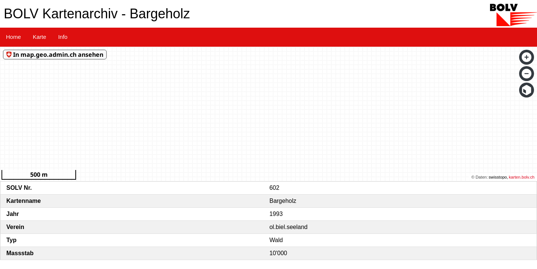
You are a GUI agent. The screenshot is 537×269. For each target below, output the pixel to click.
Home (13, 37)
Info (62, 37)
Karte (39, 37)
